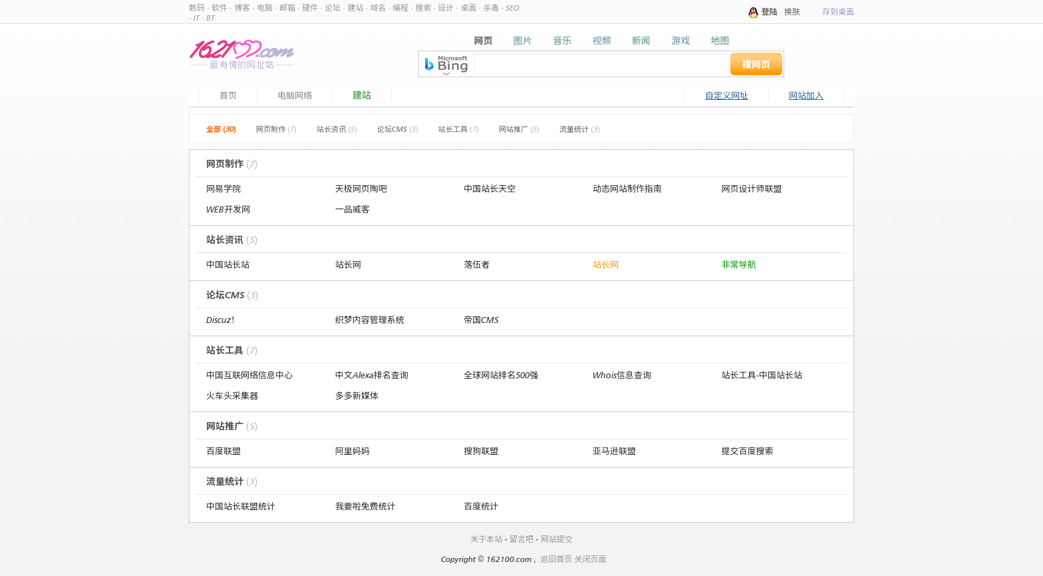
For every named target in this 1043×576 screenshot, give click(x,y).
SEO (513, 8)
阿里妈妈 (352, 450)
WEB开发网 (228, 209)
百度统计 (481, 506)
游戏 (680, 40)
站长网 (348, 264)
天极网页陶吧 (361, 188)
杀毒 (491, 8)
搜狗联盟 (481, 450)
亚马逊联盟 (614, 450)
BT (210, 18)
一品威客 (352, 209)
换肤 (792, 12)
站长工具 (458, 129)
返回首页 (556, 559)
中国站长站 (227, 264)
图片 (523, 40)
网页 (483, 40)
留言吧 (521, 539)
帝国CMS (481, 319)
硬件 (310, 8)
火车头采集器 (232, 395)
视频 (601, 40)
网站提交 (557, 539)
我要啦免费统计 (365, 506)
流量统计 (579, 129)
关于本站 (486, 539)
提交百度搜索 (748, 450)
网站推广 (519, 129)
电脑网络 (294, 95)
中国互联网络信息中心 (249, 375)
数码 (197, 8)
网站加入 (806, 95)
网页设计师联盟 (752, 188)
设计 (446, 8)
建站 (355, 8)
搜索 (423, 8)
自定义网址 (726, 95)
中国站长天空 (490, 188)
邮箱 (287, 8)
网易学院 (223, 188)
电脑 (265, 8)
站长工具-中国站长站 (762, 375)
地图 (719, 40)
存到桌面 (838, 12)
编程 (400, 8)
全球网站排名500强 (501, 375)
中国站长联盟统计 (240, 506)
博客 (242, 8)
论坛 (333, 8)
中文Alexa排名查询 (371, 375)
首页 (228, 95)
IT (197, 18)
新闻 (641, 40)
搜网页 (756, 64)
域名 (378, 8)
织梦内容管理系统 (369, 319)
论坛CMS (397, 129)
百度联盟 (223, 450)
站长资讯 (337, 129)
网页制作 (276, 129)
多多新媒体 (356, 395)
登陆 (770, 12)
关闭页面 (591, 559)
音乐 (562, 40)
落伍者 (477, 264)
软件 (219, 8)
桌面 (468, 8)
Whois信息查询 (622, 375)
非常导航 (739, 264)
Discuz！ (222, 319)
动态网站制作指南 (627, 188)
